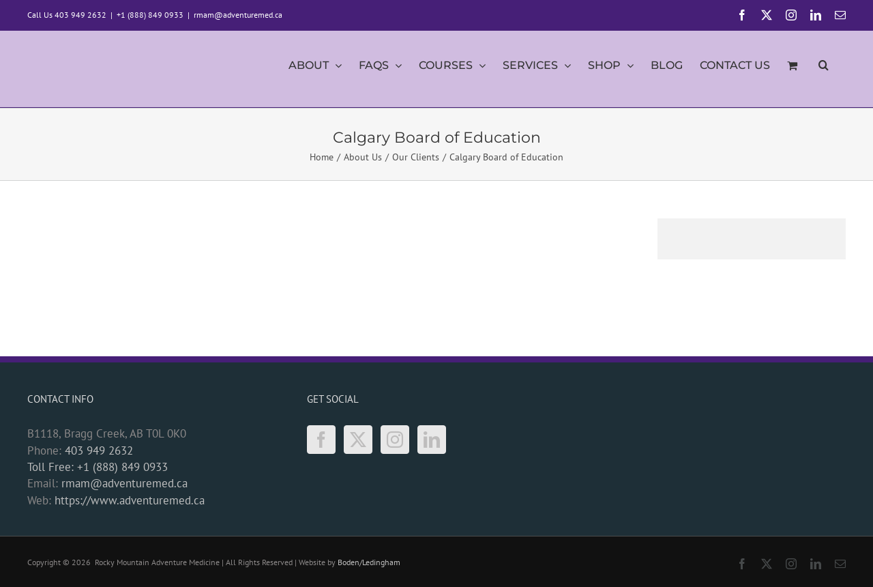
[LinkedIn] (431, 439)
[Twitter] (358, 439)
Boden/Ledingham (369, 562)
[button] (823, 69)
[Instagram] (395, 439)
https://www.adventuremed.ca (130, 500)
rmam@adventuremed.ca (238, 15)
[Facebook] (321, 439)
